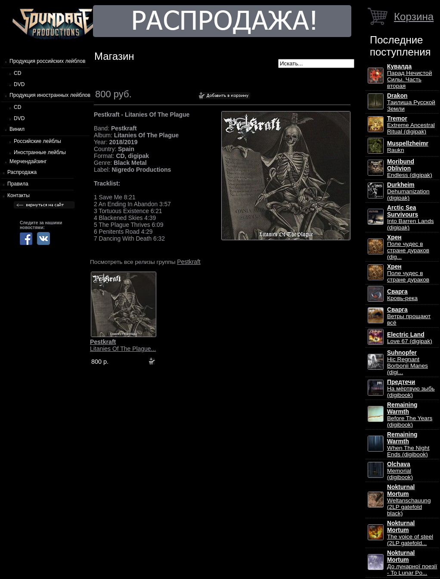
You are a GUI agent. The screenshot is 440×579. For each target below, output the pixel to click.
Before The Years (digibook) (409, 415)
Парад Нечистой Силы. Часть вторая (409, 76)
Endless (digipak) (409, 168)
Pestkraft (188, 261)
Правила (17, 184)
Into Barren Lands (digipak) (410, 217)
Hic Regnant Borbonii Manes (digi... (407, 362)
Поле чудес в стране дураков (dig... (408, 247)
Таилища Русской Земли (411, 102)
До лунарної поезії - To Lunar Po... (412, 563)
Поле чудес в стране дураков (408, 273)
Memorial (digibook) (400, 470)
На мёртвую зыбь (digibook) (411, 388)
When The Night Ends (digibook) (408, 444)
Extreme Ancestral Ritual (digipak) (411, 125)
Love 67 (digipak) (409, 337)
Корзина (414, 16)
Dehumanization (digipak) (408, 191)
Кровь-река (402, 294)
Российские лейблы (37, 141)
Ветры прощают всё (409, 316)
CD (17, 73)
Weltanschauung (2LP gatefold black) (409, 500)
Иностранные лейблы (40, 152)
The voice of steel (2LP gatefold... (410, 533)
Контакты (18, 195)
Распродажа (22, 172)
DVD (19, 84)
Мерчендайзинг (27, 161)
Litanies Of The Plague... (123, 345)
